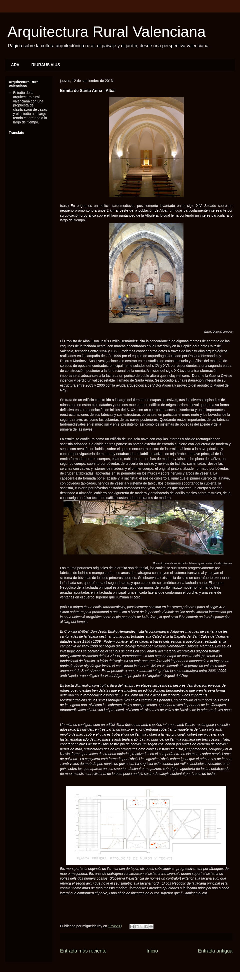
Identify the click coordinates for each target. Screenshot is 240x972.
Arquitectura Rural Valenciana (107, 31)
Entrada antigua (215, 951)
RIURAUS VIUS (46, 65)
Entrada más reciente (83, 951)
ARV (15, 65)
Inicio (152, 951)
